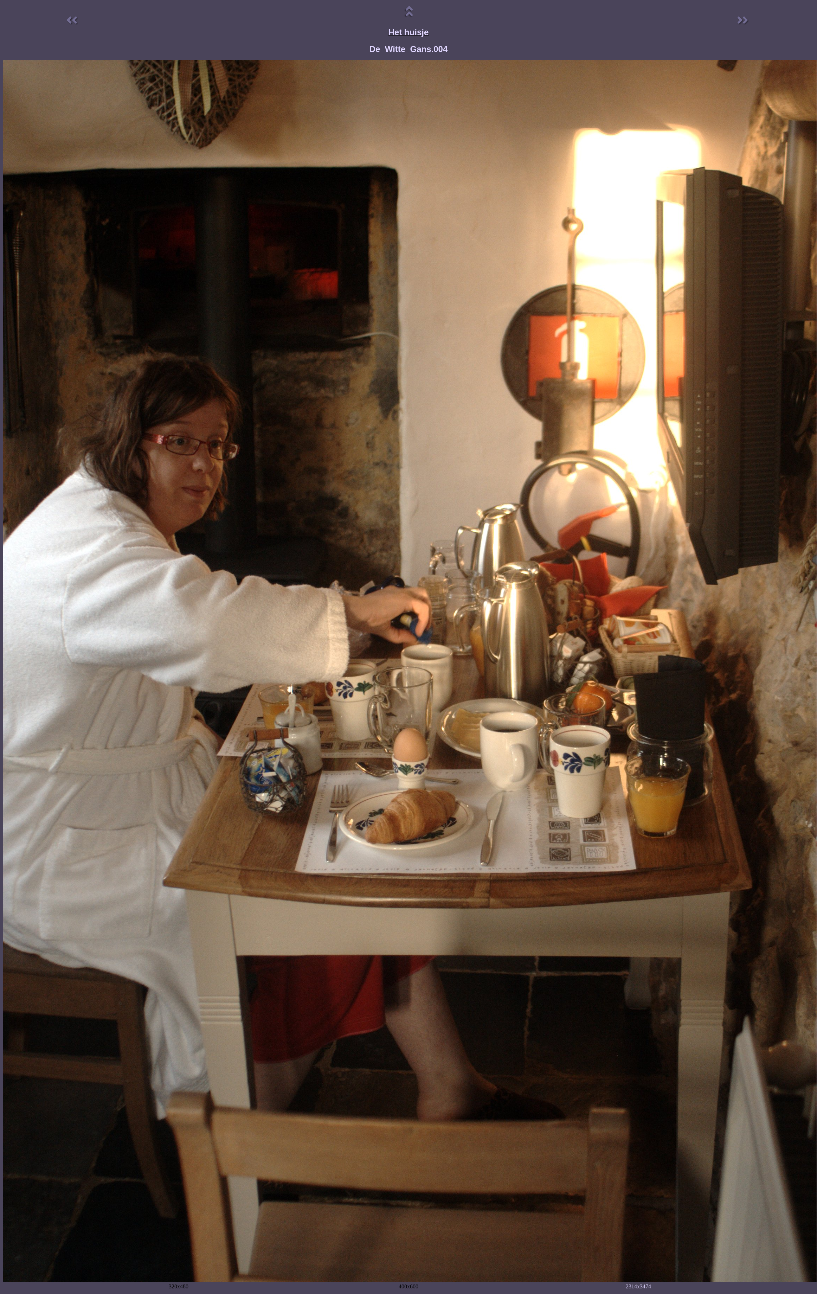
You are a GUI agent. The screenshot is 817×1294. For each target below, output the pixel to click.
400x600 (408, 1286)
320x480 (178, 1286)
